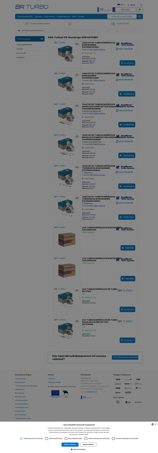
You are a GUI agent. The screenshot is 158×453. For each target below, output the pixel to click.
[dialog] (79, 437)
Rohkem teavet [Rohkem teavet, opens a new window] (83, 434)
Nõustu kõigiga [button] (70, 444)
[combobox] (152, 424)
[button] (79, 449)
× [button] (155, 424)
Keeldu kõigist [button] (88, 444)
